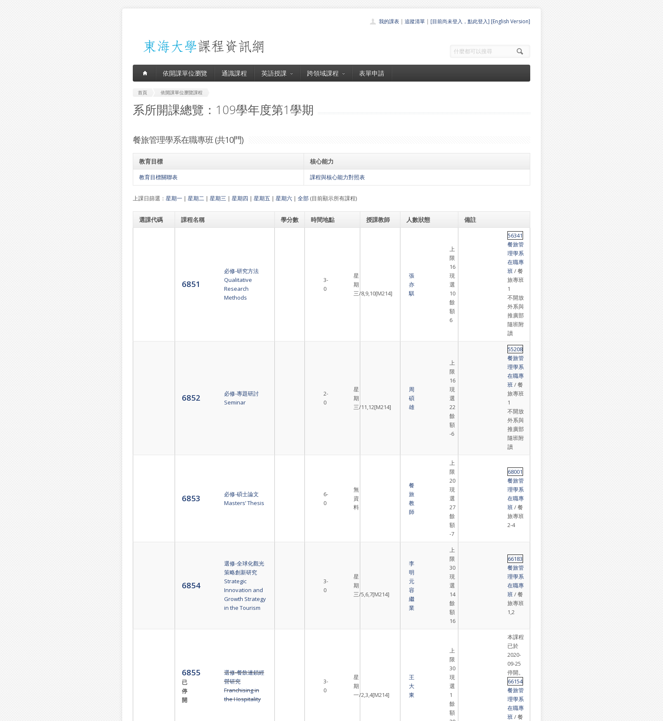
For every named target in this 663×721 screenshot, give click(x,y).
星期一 (174, 198)
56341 (472, 235)
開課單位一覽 (314, 642)
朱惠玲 (375, 456)
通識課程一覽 (314, 651)
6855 (149, 388)
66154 (472, 397)
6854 (148, 354)
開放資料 (309, 679)
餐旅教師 (378, 325)
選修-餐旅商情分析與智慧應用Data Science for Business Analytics (218, 557)
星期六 (284, 198)
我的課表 (389, 21)
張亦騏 (375, 249)
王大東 (375, 393)
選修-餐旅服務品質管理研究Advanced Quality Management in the (221, 490)
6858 (148, 489)
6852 (148, 291)
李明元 (375, 350)
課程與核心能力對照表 (337, 177)
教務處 (275, 712)
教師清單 (309, 688)
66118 (472, 485)
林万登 (375, 519)
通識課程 (234, 73)
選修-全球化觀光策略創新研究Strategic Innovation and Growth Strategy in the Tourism (222, 354)
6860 (148, 557)
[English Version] (510, 21)
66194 (472, 427)
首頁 (304, 632)
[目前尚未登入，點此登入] (460, 21)
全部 (303, 198)
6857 (148, 460)
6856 (148, 431)
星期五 (262, 198)
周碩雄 (375, 291)
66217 (472, 553)
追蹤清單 (415, 21)
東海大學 (140, 712)
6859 (148, 523)
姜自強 (375, 548)
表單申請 (371, 73)
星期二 (196, 198)
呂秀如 (375, 431)
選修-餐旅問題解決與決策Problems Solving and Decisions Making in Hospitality (222, 431)
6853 (148, 325)
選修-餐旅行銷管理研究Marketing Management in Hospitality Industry (215, 523)
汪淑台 (375, 490)
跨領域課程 (326, 73)
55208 (472, 278)
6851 (148, 248)
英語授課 (277, 73)
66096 (472, 519)
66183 (472, 350)
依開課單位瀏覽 (185, 73)
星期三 (218, 198)
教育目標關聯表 (158, 177)
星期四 (240, 198)
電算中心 (247, 712)
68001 (472, 321)
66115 (472, 456)
